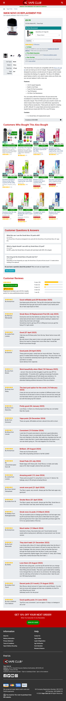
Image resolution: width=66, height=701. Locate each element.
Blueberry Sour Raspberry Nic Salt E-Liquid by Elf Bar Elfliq (40, 149)
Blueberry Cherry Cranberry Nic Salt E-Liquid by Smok (39, 181)
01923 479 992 (14, 670)
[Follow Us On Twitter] (9, 675)
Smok (15, 9)
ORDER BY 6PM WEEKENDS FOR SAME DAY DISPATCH (33, 6)
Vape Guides (37, 638)
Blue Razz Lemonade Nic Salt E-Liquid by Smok (56, 180)
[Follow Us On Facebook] (5, 675)
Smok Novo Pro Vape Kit (25, 148)
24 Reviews (36, 44)
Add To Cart (57, 40)
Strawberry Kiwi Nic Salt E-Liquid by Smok (9, 212)
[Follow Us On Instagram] (16, 675)
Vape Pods (9, 9)
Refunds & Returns (39, 648)
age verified (32, 61)
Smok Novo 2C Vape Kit (42, 32)
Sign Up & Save (33, 622)
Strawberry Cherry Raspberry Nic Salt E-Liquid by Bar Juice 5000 (56, 149)
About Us (5, 636)
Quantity (28, 40)
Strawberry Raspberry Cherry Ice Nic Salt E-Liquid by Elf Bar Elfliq (8, 181)
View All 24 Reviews (10, 285)
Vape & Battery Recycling (10, 646)
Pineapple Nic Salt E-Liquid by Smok (39, 212)
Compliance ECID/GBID (43, 120)
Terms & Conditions (8, 643)
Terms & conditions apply (50, 55)
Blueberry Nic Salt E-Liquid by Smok (55, 212)
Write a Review (8, 289)
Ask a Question (10, 270)
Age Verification (38, 643)
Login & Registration (39, 641)
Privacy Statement (8, 641)
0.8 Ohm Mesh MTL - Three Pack (34, 23)
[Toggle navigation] (4, 2)
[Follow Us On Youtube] (13, 675)
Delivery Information (8, 638)
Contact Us (37, 636)
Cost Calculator (38, 646)
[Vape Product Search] (62, 2)
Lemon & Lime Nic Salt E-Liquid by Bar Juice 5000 (25, 180)
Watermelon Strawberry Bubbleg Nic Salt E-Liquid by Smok (25, 213)
